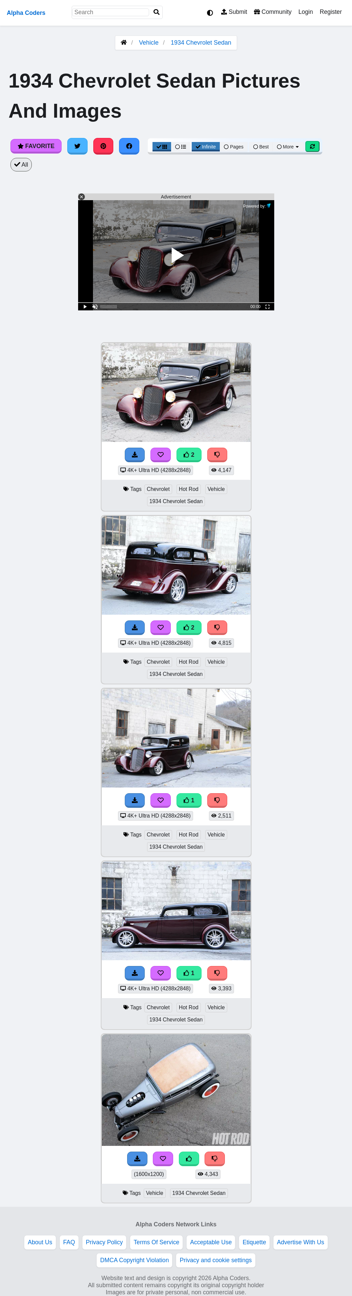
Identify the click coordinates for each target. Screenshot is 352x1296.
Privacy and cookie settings (216, 1260)
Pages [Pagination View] (233, 146)
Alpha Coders (26, 12)
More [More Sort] (288, 146)
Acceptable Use (211, 1242)
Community (272, 11)
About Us (40, 1242)
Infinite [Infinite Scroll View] (206, 146)
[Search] (156, 12)
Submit (234, 11)
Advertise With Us (300, 1242)
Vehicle (149, 42)
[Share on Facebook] (129, 146)
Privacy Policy (104, 1242)
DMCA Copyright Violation (134, 1260)
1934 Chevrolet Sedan (201, 42)
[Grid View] (161, 146)
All (21, 164)
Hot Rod (188, 489)
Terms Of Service (156, 1242)
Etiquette (254, 1242)
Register (331, 11)
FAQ (69, 1242)
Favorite (36, 146)
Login (305, 11)
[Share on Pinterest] (103, 146)
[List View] (180, 146)
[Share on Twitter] (77, 146)
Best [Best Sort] (261, 146)
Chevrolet (158, 489)
